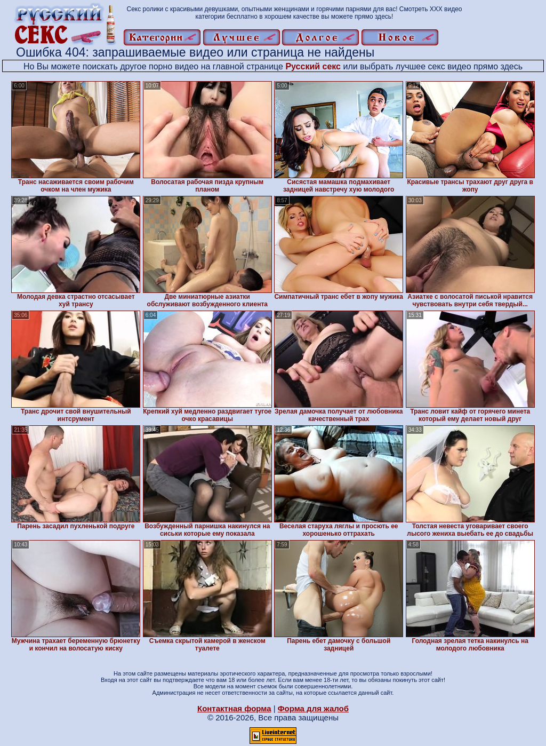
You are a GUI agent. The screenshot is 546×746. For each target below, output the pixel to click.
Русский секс (313, 66)
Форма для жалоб (313, 708)
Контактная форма (234, 708)
